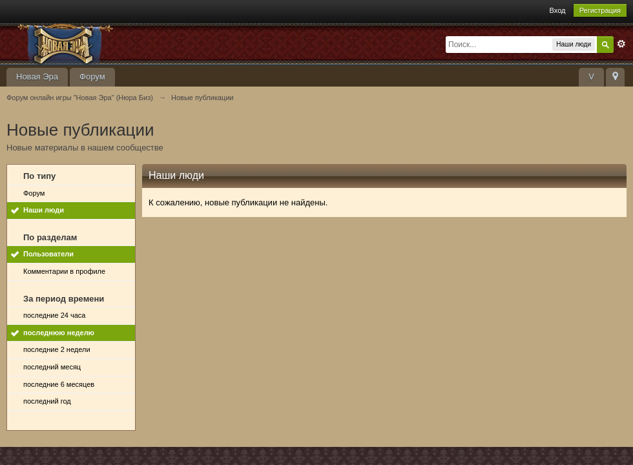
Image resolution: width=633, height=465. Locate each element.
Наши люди (43, 210)
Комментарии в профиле (64, 271)
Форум (92, 76)
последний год (47, 401)
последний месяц (52, 367)
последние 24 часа (54, 315)
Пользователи (48, 254)
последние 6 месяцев (58, 384)
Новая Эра (37, 76)
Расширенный (621, 44)
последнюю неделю (58, 332)
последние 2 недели (56, 349)
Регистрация (600, 10)
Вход (558, 10)
